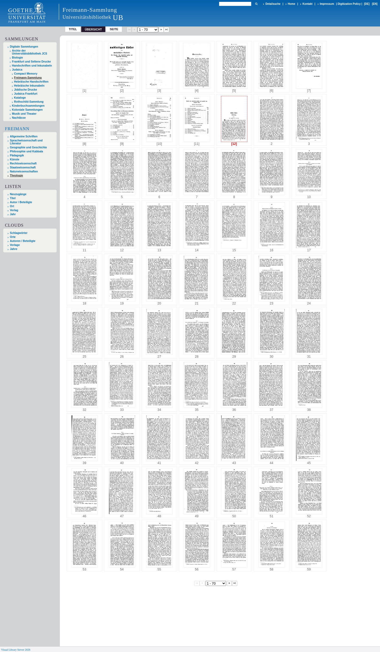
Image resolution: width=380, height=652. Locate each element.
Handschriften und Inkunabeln (32, 65)
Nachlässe (19, 117)
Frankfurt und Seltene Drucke (31, 61)
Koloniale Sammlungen (27, 109)
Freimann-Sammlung (28, 77)
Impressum (327, 3)
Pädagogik (17, 155)
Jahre (13, 249)
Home (291, 3)
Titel (73, 29)
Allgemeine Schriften (23, 136)
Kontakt (307, 3)
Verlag (14, 210)
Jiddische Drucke (25, 89)
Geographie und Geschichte (28, 147)
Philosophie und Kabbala (26, 151)
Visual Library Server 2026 (15, 649)
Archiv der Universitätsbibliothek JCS (29, 52)
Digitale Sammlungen (24, 46)
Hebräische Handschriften (31, 81)
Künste (14, 159)
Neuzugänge (18, 194)
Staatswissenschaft (23, 167)
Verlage (15, 245)
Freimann (17, 128)
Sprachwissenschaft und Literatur (26, 142)
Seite (114, 29)
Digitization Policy (349, 3)
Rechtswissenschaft (23, 163)
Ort (12, 206)
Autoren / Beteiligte (22, 241)
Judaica (17, 69)
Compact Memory (25, 73)
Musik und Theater (24, 113)
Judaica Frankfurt (25, 93)
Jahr (13, 214)
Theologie (16, 175)
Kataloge (20, 97)
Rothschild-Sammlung (29, 101)
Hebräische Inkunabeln (29, 85)
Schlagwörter (19, 233)
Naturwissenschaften (24, 171)
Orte (12, 237)
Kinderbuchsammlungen (28, 105)
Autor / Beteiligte (21, 202)
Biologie (17, 57)
